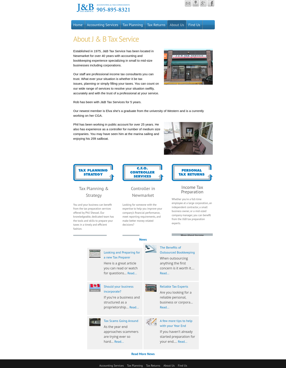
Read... (132, 273)
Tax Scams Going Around (121, 321)
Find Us (194, 24)
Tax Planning (132, 24)
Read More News (143, 354)
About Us (177, 24)
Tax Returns (156, 24)
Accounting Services (102, 24)
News (143, 239)
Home (78, 24)
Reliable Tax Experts (174, 286)
